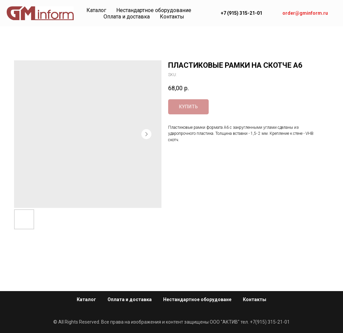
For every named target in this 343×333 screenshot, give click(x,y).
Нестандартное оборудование (153, 10)
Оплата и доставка (127, 16)
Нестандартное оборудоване (197, 299)
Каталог (96, 10)
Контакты (172, 16)
